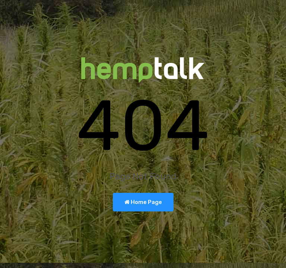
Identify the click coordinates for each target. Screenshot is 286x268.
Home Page (143, 202)
